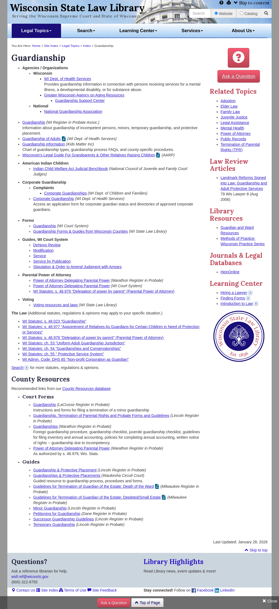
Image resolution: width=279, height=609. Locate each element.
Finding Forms (233, 298)
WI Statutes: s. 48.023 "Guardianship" (54, 321)
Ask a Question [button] (238, 76)
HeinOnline (230, 272)
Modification (43, 250)
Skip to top (256, 550)
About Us (243, 30)
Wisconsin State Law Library (77, 7)
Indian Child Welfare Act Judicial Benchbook (70, 168)
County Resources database (86, 388)
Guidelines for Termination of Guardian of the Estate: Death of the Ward (93, 486)
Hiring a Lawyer (234, 292)
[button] (238, 58)
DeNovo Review (46, 245)
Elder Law (229, 106)
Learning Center (138, 30)
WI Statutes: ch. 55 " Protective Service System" (63, 354)
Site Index (51, 45)
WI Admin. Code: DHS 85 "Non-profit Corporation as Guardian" (75, 359)
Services (192, 30)
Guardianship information (43, 144)
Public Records (233, 139)
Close (269, 601)
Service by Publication (52, 261)
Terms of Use (72, 590)
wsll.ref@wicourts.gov (29, 576)
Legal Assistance (235, 122)
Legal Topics (36, 30)
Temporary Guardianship (54, 524)
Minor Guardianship (49, 508)
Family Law (230, 112)
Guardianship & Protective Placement (65, 470)
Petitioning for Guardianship (56, 513)
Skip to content (251, 2)
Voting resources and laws (55, 305)
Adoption (228, 101)
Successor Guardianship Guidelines (63, 519)
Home (36, 45)
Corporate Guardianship (53, 198)
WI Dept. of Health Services (67, 79)
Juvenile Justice (234, 117)
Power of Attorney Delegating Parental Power (71, 280)
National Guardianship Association (73, 111)
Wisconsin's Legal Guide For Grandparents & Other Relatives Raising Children (88, 155)
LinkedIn (225, 590)
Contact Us (23, 590)
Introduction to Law (237, 303)
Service (39, 256)
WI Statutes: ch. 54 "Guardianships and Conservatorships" (71, 348)
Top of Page (147, 603)
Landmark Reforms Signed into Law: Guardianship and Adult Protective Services (244, 183)
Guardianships (45, 426)
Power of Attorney (236, 133)
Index (87, 45)
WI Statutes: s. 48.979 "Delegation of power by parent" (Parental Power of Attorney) (103, 291)
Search (86, 30)
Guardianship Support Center (80, 100)
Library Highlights (174, 562)
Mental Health (232, 128)
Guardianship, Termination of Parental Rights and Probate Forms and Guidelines (101, 415)
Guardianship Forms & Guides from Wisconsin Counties (80, 231)
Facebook (203, 590)
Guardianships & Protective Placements (67, 475)
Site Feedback (102, 590)
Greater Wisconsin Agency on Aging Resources (84, 95)
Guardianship (33, 122)
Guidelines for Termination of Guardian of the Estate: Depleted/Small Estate (97, 497)
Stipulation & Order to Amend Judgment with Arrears (77, 267)
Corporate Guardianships (65, 193)
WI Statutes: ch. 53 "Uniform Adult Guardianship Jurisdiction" (73, 343)
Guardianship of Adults (41, 139)
